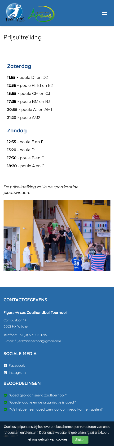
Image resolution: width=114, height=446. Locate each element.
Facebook (14, 365)
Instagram (15, 372)
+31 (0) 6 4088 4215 (32, 335)
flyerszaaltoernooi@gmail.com (38, 341)
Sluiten (80, 440)
